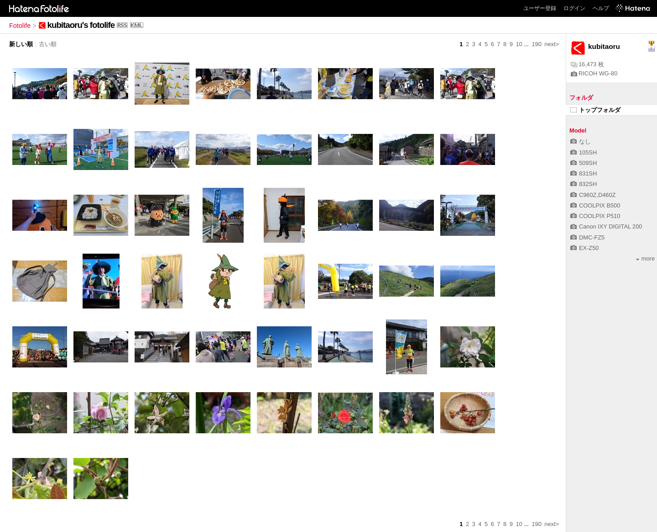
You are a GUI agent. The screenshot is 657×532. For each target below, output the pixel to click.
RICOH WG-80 (594, 73)
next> (551, 44)
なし (580, 141)
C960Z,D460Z (592, 195)
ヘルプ (601, 8)
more (645, 258)
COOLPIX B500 (595, 205)
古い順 (48, 44)
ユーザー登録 (539, 8)
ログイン (574, 8)
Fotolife (20, 25)
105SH (583, 152)
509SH (583, 163)
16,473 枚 (587, 64)
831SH (583, 173)
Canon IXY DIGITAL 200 (606, 226)
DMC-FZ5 (587, 237)
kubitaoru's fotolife (81, 25)
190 (536, 44)
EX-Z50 (584, 248)
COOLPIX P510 (595, 216)
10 (519, 44)
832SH (583, 184)
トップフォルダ (595, 109)
